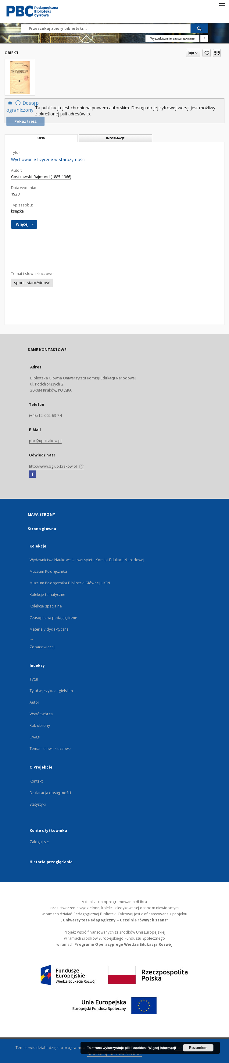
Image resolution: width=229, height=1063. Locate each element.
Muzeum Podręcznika (48, 571)
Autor (35, 702)
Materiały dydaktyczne (49, 629)
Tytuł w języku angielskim (51, 690)
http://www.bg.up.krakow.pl (56, 466)
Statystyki (38, 804)
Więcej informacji (162, 1048)
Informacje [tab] (115, 138)
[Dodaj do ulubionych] (206, 53)
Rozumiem (198, 1048)
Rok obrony (40, 725)
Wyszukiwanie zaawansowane (172, 38)
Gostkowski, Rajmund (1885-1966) (41, 176)
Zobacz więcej (42, 646)
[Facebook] (32, 474)
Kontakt (36, 781)
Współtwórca (41, 713)
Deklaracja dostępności (50, 792)
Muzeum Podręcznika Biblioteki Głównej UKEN (70, 583)
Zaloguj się (39, 841)
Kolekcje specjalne (46, 606)
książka (17, 211)
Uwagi (35, 737)
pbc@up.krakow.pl (45, 440)
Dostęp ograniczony (22, 106)
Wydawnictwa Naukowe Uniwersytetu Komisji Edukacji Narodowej (87, 559)
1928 (15, 194)
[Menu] (221, 5)
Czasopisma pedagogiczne (53, 617)
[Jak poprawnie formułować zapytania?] (204, 38)
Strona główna (42, 528)
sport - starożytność (32, 282)
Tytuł (34, 679)
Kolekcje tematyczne (47, 594)
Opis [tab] (41, 138)
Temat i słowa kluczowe (50, 748)
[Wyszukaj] (199, 28)
